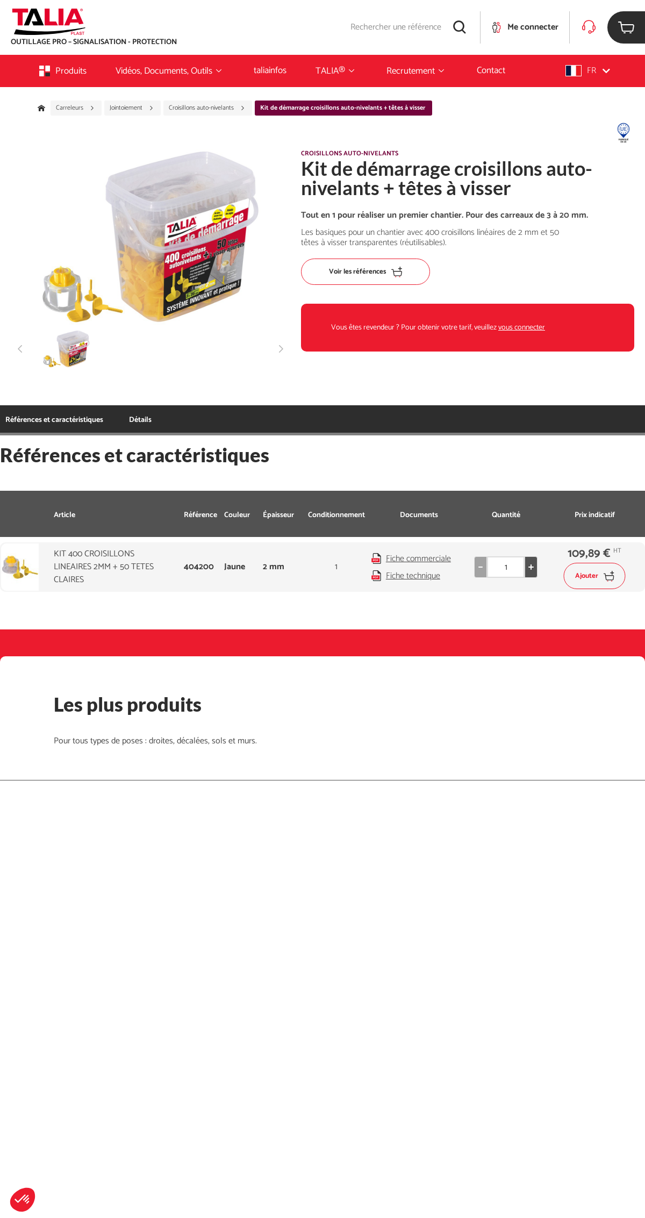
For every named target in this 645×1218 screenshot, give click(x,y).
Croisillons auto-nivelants (207, 108)
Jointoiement (132, 108)
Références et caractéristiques (54, 420)
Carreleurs (75, 108)
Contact (491, 70)
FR (587, 70)
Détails (140, 420)
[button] (22, 1200)
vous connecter (521, 327)
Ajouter (594, 576)
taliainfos (270, 70)
